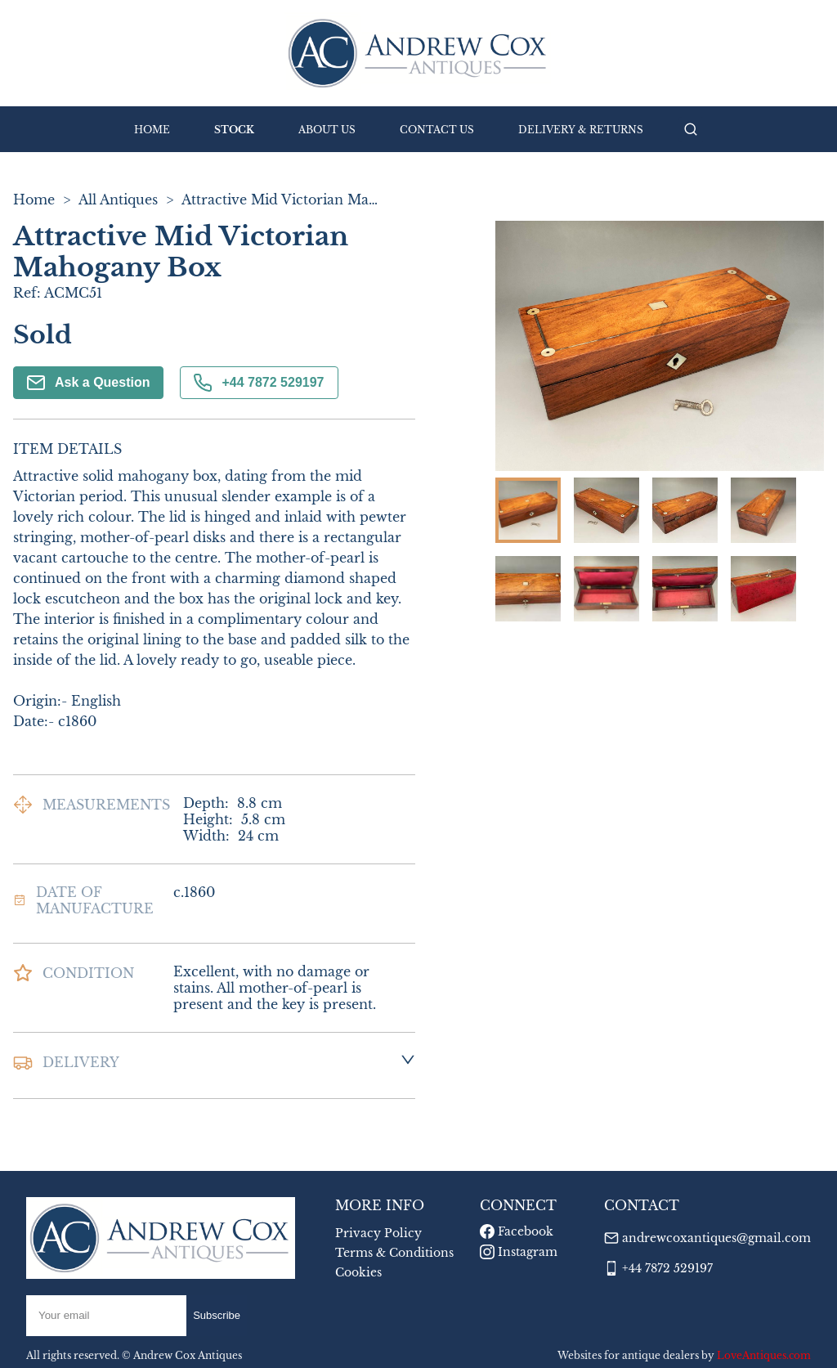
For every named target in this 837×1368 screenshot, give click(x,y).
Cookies (358, 1272)
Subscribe (216, 1315)
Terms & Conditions (394, 1252)
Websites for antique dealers (628, 1355)
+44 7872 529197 (259, 383)
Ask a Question (88, 382)
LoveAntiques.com (764, 1355)
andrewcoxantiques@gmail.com (716, 1238)
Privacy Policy (378, 1233)
